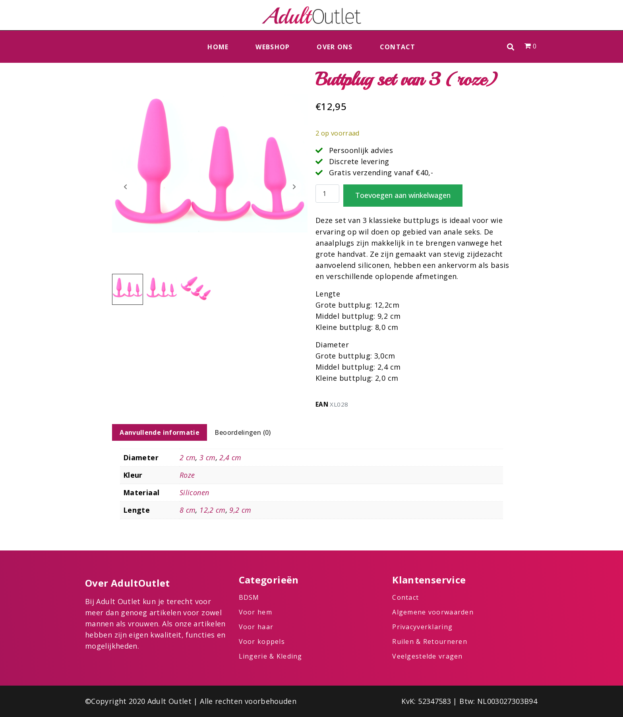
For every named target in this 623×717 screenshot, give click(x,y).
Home (217, 47)
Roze (187, 475)
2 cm (187, 457)
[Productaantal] (327, 193)
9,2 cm (240, 510)
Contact (398, 47)
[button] (510, 46)
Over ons (334, 47)
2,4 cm (230, 457)
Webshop (272, 47)
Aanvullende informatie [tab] (159, 432)
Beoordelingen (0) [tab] (243, 432)
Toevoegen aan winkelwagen (403, 195)
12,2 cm (212, 510)
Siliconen (194, 492)
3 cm (207, 457)
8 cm (187, 510)
